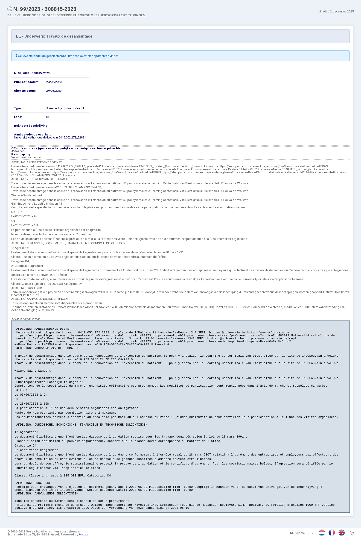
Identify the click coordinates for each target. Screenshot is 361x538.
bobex (83, 534)
